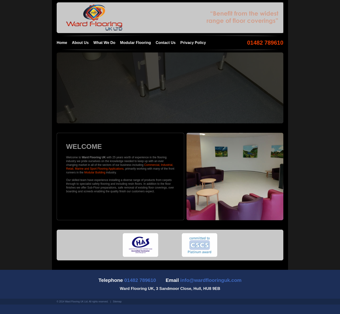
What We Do (104, 43)
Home (62, 43)
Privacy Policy (193, 43)
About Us (80, 43)
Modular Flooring (135, 43)
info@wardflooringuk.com (211, 280)
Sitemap (117, 301)
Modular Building (94, 172)
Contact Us (165, 43)
